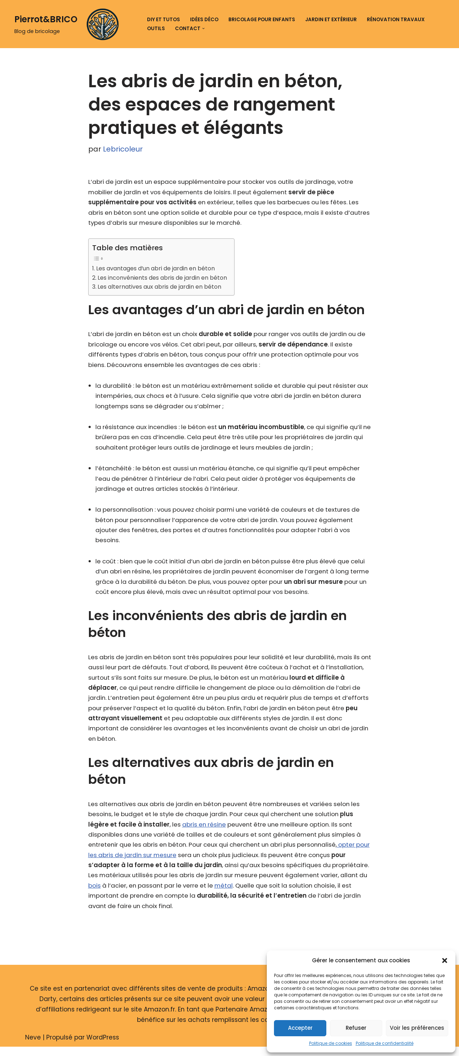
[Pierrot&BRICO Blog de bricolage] (69, 24)
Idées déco (204, 19)
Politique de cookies (330, 1043)
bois (144, 894)
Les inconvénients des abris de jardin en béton (164, 279)
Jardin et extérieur (331, 19)
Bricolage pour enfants (261, 19)
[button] (444, 960)
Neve (33, 1046)
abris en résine (205, 831)
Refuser (356, 1028)
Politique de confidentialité (384, 1043)
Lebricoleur (123, 149)
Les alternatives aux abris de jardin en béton (161, 288)
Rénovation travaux (396, 19)
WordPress (102, 1046)
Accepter (300, 1028)
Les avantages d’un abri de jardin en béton (157, 269)
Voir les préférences (417, 1028)
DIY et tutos (163, 19)
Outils (156, 28)
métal (279, 894)
